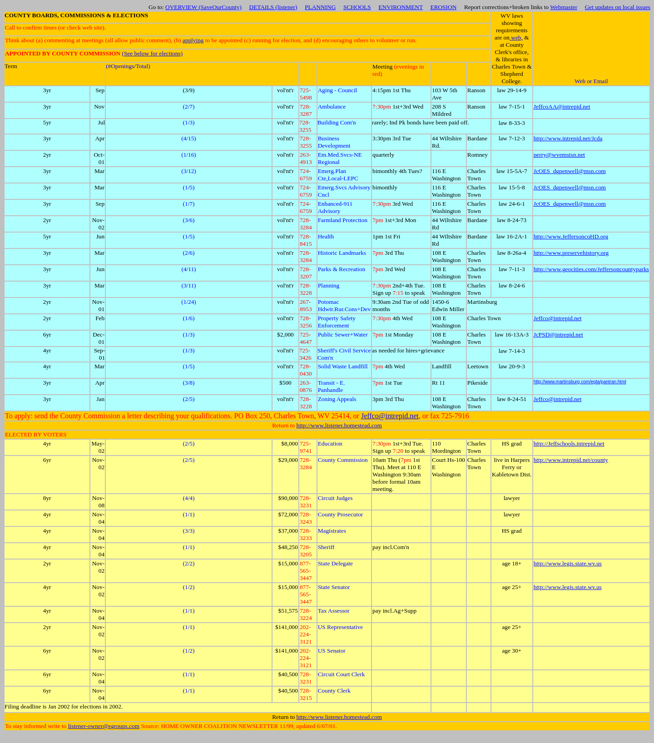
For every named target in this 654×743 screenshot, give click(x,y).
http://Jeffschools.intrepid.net (569, 443)
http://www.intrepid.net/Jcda (568, 138)
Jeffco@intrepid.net (558, 318)
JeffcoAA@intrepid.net (562, 106)
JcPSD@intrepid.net (558, 334)
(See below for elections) (152, 53)
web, (516, 37)
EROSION (444, 7)
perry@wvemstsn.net (559, 154)
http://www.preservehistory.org (571, 252)
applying (193, 40)
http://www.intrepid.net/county (571, 459)
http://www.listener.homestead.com (339, 425)
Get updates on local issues (617, 7)
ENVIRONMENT (400, 7)
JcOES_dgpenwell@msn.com (570, 171)
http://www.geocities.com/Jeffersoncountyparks (591, 269)
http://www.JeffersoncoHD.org (571, 236)
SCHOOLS (357, 7)
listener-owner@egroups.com (103, 726)
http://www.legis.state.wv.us (568, 563)
